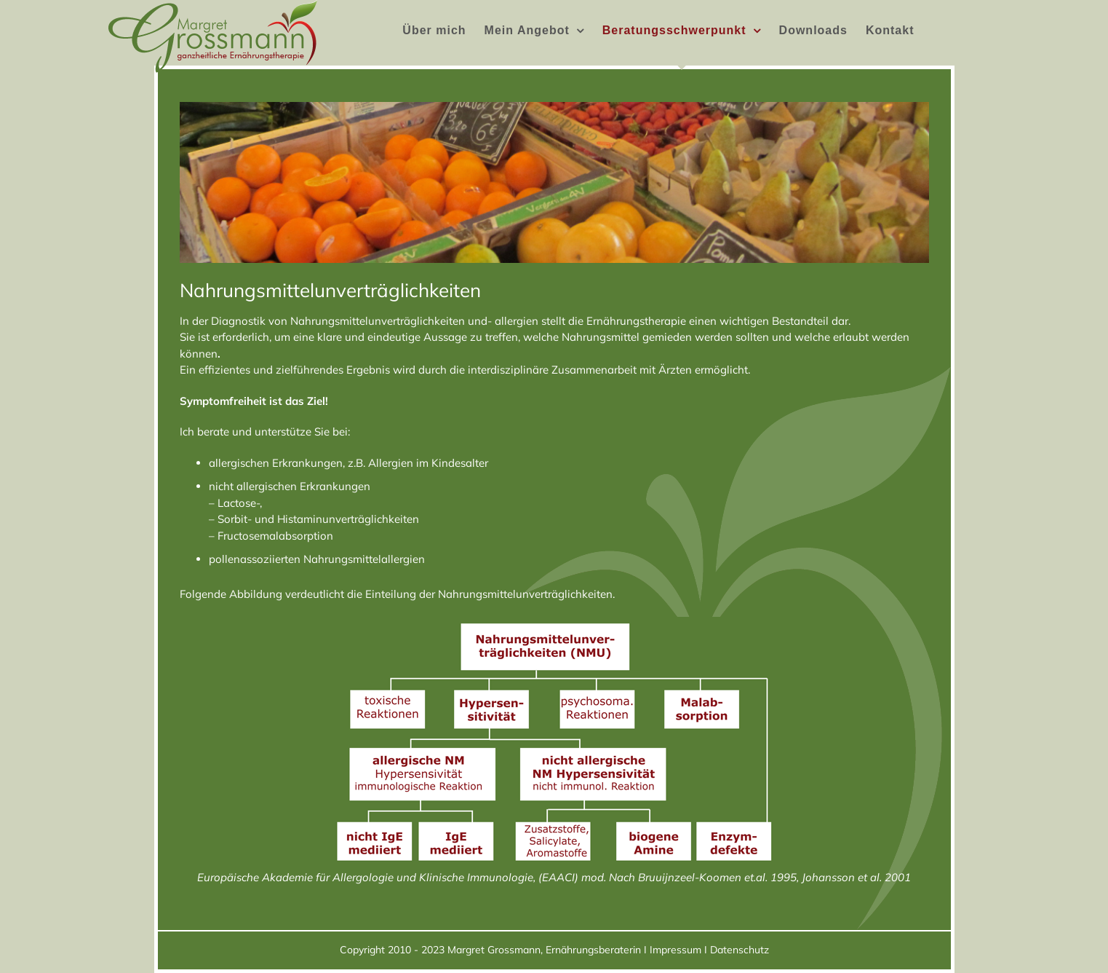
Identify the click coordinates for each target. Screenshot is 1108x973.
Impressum (675, 949)
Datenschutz (739, 949)
